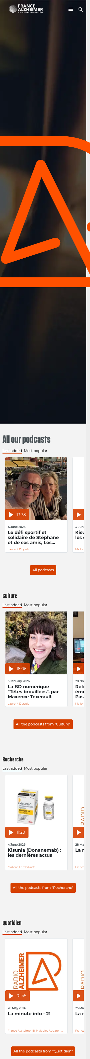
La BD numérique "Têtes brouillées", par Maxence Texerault (33, 691)
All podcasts (43, 570)
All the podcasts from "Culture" (43, 724)
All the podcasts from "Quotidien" (43, 1051)
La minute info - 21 (29, 1013)
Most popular (35, 451)
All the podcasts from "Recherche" (43, 887)
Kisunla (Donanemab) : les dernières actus (34, 853)
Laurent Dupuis (18, 549)
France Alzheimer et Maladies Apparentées (36, 1030)
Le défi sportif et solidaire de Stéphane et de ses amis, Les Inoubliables (33, 537)
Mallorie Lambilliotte (22, 867)
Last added (12, 451)
